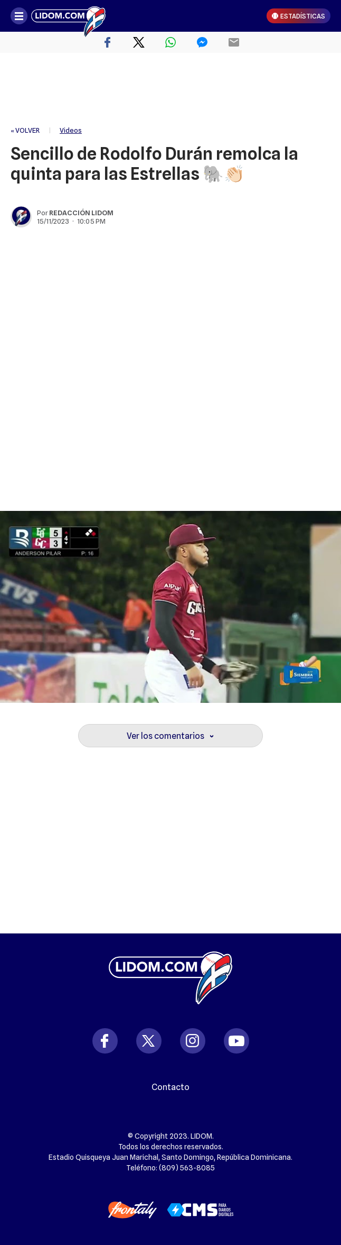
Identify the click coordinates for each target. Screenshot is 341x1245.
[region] (170, 89)
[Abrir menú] (19, 15)
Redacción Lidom (81, 212)
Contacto (170, 1087)
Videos (71, 130)
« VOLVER (25, 130)
